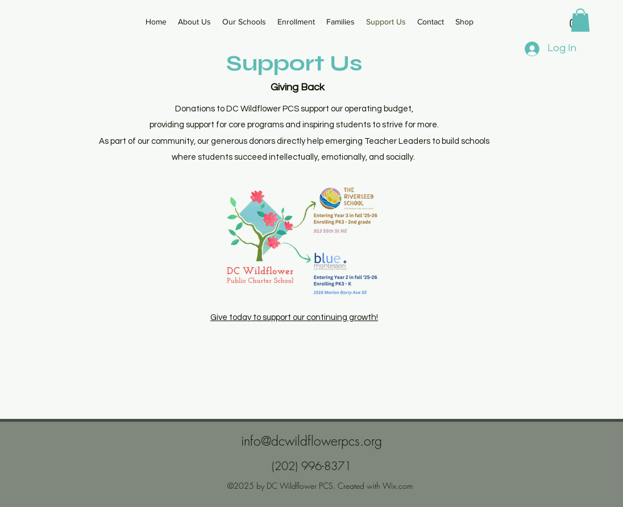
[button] (580, 20)
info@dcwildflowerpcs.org (311, 441)
